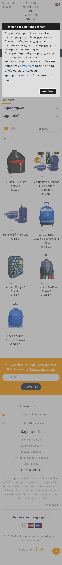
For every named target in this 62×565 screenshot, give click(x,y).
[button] (48, 91)
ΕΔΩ (52, 61)
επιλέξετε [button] (28, 66)
